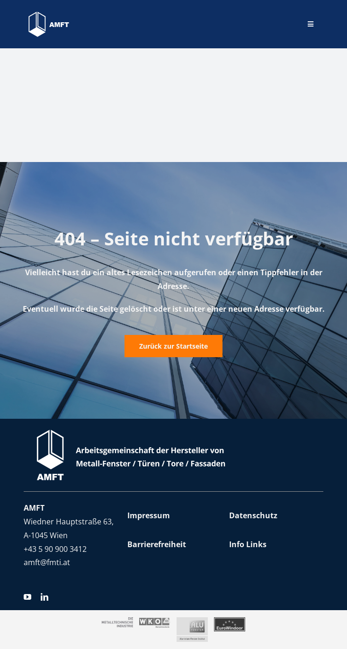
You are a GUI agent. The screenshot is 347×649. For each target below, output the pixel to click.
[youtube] (27, 597)
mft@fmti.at (49, 562)
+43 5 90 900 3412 (55, 549)
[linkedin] (44, 597)
